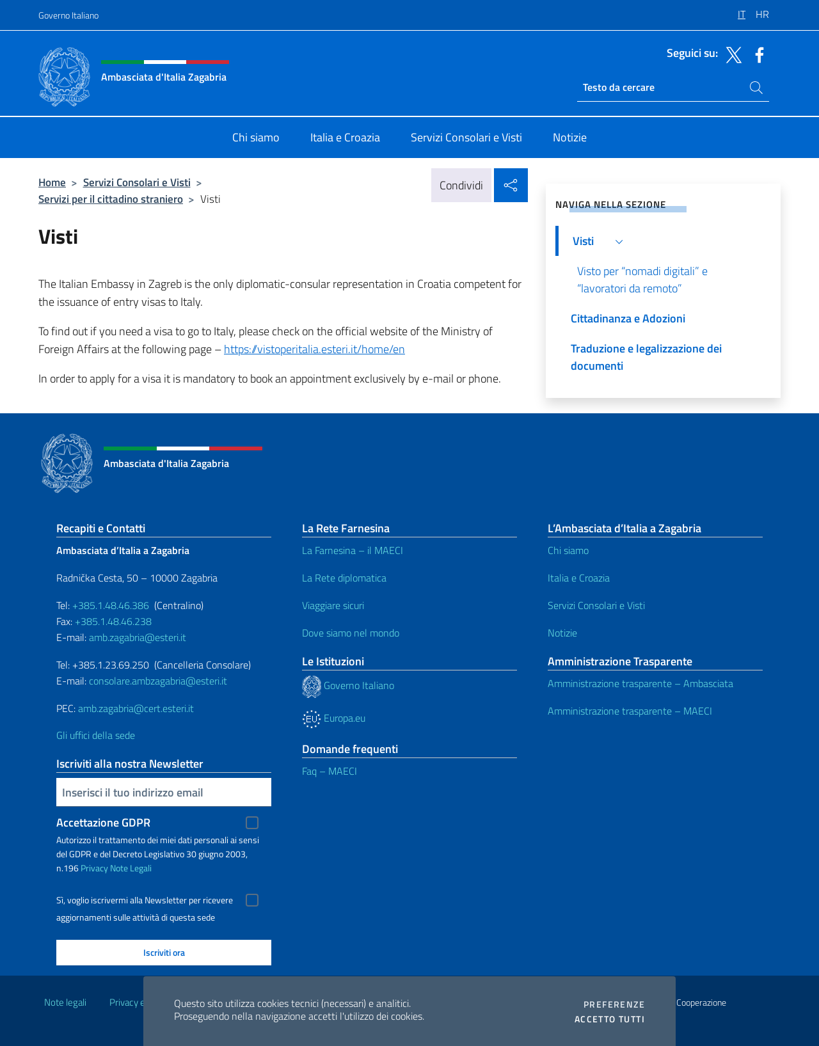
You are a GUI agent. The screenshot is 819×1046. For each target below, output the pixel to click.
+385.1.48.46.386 (110, 605)
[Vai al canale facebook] (756, 53)
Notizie (562, 632)
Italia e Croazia (579, 577)
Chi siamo (568, 550)
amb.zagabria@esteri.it (137, 637)
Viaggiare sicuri (333, 605)
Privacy (94, 868)
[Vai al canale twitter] (730, 53)
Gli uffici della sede (95, 735)
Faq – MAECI (329, 771)
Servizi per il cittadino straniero (110, 199)
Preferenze (614, 1004)
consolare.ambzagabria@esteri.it (158, 680)
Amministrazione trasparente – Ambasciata (640, 683)
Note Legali (131, 868)
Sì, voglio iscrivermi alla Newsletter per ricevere (144, 900)
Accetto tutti (610, 1019)
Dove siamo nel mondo (350, 632)
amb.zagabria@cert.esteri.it (136, 708)
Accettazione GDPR (103, 822)
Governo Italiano (68, 15)
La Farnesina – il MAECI (352, 550)
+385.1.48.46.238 (113, 621)
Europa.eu (333, 717)
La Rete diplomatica (344, 577)
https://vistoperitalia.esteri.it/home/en (314, 349)
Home (52, 182)
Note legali (65, 1002)
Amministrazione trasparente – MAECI (630, 710)
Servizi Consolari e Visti (137, 182)
